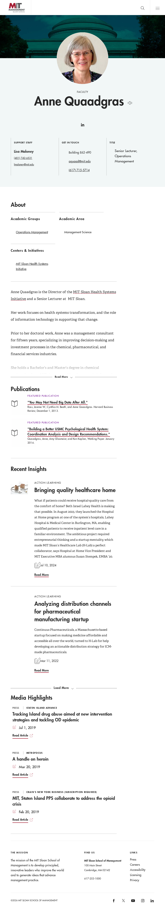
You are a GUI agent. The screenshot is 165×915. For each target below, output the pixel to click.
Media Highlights (31, 697)
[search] (142, 7)
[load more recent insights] (64, 688)
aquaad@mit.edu (80, 161)
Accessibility (137, 870)
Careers (135, 865)
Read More (41, 575)
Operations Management (32, 232)
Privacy (134, 880)
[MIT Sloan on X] (123, 902)
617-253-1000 (92, 878)
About (18, 204)
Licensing (135, 875)
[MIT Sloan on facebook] (114, 902)
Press (133, 859)
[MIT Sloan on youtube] (132, 903)
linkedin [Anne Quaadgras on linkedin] (82, 126)
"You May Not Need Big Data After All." (58, 402)
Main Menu (157, 7)
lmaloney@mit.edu (24, 164)
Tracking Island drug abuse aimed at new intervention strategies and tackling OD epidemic (62, 716)
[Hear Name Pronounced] (129, 102)
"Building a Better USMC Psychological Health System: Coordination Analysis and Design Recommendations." (69, 431)
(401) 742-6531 (23, 158)
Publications (25, 389)
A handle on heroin (30, 759)
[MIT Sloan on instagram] (142, 902)
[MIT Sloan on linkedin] (151, 902)
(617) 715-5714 (79, 170)
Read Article (20, 735)
